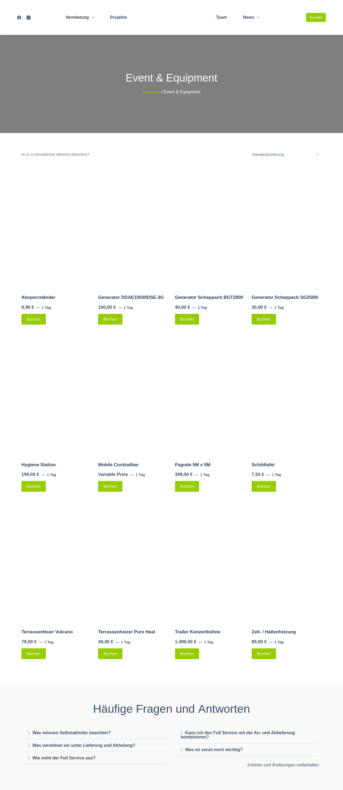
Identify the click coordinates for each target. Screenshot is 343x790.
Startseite (151, 92)
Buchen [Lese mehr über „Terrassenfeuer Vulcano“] (33, 653)
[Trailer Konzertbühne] (210, 561)
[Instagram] (29, 18)
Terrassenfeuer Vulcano (47, 631)
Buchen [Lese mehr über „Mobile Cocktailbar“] (110, 486)
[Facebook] (19, 18)
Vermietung (80, 17)
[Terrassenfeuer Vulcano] (56, 561)
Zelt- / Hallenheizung (274, 631)
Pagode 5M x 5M (192, 464)
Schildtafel (263, 464)
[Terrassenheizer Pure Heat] (133, 561)
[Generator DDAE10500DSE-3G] (133, 227)
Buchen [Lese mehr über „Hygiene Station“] (33, 486)
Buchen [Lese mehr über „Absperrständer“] (33, 319)
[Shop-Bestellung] (285, 154)
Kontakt (316, 17)
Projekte (118, 17)
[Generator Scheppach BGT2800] (210, 227)
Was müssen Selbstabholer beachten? (71, 732)
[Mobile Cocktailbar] (133, 394)
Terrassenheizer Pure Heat (126, 631)
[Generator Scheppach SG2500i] (287, 227)
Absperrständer (38, 297)
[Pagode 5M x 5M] (210, 394)
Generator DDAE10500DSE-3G (131, 297)
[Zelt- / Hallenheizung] (287, 561)
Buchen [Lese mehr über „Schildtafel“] (264, 486)
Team (221, 17)
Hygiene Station (38, 464)
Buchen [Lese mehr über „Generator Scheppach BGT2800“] (187, 319)
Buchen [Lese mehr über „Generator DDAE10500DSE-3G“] (110, 319)
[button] (95, 733)
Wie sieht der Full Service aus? (64, 758)
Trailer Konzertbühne (198, 631)
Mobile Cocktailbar (118, 464)
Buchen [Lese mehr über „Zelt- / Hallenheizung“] (264, 653)
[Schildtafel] (287, 394)
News (252, 17)
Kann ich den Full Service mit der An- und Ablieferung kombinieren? (238, 734)
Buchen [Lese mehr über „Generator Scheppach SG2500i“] (264, 319)
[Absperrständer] (56, 227)
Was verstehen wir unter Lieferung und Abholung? (83, 745)
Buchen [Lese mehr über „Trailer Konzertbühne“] (187, 653)
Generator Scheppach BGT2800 (209, 297)
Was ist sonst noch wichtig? (214, 749)
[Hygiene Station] (56, 394)
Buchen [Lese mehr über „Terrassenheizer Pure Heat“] (110, 653)
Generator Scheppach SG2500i (285, 297)
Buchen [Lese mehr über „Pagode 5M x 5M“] (187, 486)
